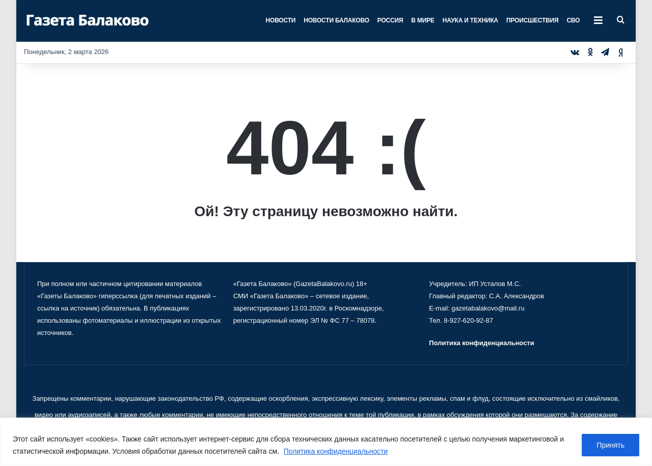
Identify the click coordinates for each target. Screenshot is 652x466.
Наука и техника (470, 20)
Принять (610, 445)
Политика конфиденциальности (336, 451)
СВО (573, 20)
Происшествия (532, 20)
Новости (281, 20)
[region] (326, 442)
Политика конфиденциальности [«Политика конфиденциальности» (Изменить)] (481, 343)
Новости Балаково (336, 20)
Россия (390, 20)
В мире (422, 20)
